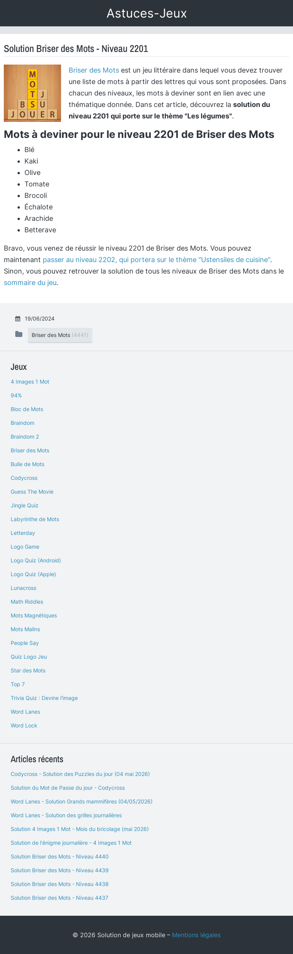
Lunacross (23, 588)
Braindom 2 (25, 436)
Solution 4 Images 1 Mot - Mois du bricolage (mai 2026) (80, 829)
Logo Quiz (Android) (36, 560)
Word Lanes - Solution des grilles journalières (66, 815)
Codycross (24, 478)
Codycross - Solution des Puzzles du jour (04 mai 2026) (80, 774)
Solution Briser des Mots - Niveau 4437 (59, 897)
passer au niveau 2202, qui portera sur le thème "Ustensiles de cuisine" (156, 260)
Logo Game (25, 546)
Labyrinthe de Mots (35, 519)
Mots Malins (25, 629)
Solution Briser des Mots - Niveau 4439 (60, 870)
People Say (25, 643)
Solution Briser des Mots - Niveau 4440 (60, 856)
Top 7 (18, 684)
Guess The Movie (32, 491)
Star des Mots (28, 670)
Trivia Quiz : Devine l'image (44, 698)
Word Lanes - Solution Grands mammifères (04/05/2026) (82, 801)
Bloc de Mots (27, 409)
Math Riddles (27, 601)
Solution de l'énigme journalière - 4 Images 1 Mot (71, 842)
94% (16, 395)
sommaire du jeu (30, 283)
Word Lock (24, 725)
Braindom (22, 423)
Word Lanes (25, 711)
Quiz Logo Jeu (29, 656)
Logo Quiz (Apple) (33, 574)
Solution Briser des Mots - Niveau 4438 (60, 884)
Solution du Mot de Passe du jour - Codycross (68, 787)
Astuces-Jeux (146, 13)
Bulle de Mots (27, 464)
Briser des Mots (94, 70)
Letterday (23, 533)
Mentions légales (196, 935)
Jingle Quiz (25, 505)
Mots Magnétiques (34, 615)
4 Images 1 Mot (30, 381)
